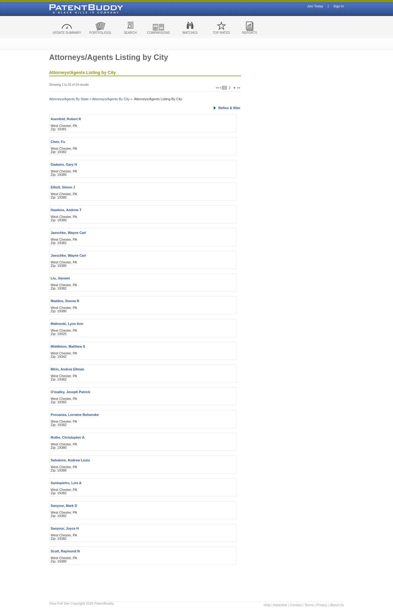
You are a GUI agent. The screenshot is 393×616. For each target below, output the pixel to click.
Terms (308, 605)
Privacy (321, 605)
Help (267, 605)
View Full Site (59, 603)
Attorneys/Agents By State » (70, 99)
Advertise (280, 605)
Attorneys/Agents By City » (112, 99)
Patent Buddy (72, 9)
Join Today (315, 6)
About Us (337, 605)
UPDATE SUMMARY (67, 32)
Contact (296, 605)
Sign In (338, 6)
